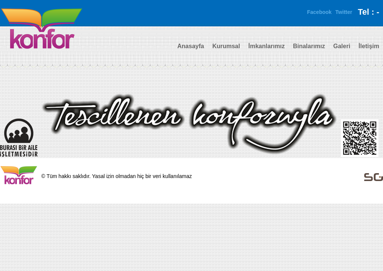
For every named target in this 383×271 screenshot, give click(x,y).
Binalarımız (309, 46)
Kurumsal (226, 46)
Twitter (343, 12)
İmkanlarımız (266, 46)
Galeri (341, 46)
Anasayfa (190, 46)
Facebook (319, 12)
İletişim (369, 46)
